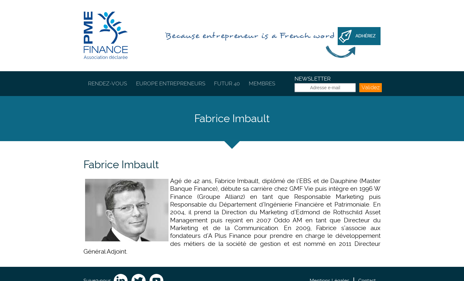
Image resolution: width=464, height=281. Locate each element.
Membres (262, 83)
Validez (371, 87)
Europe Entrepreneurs (170, 83)
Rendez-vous (107, 83)
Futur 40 (227, 83)
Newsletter (313, 78)
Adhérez (365, 35)
